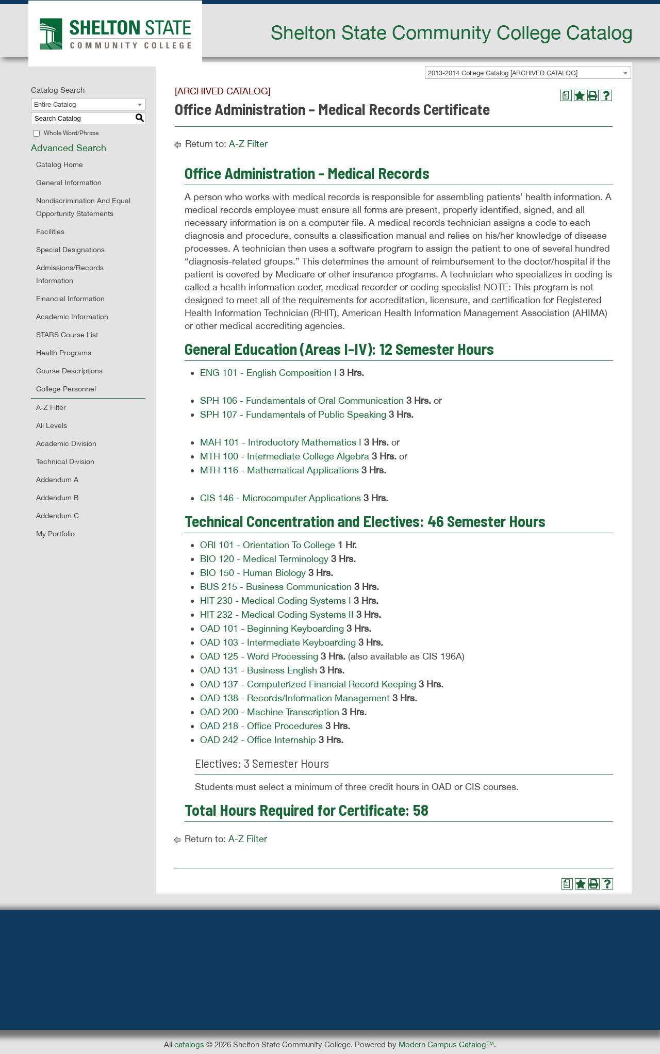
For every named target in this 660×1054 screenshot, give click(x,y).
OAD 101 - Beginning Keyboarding (272, 628)
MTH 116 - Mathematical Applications (279, 470)
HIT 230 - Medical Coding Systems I (275, 600)
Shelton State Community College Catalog (452, 32)
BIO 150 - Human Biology (253, 572)
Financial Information (70, 298)
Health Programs (63, 353)
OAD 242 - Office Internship (258, 739)
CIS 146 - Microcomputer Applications (280, 497)
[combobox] (528, 73)
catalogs (189, 1044)
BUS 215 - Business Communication (276, 586)
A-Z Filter (51, 407)
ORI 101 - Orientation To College (267, 544)
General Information (69, 182)
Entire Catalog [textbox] (55, 104)
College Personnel (66, 389)
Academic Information (72, 316)
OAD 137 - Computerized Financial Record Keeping (308, 684)
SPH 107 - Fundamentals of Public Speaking (293, 414)
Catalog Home (59, 164)
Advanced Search (68, 147)
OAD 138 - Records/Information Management (295, 698)
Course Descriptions (69, 371)
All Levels (51, 425)
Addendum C (57, 516)
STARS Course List (67, 335)
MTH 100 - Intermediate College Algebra (284, 456)
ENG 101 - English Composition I (268, 372)
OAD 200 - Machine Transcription (269, 711)
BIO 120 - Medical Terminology (264, 558)
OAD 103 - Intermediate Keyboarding (278, 642)
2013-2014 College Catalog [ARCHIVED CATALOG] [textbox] (503, 73)
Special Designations (70, 249)
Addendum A (57, 479)
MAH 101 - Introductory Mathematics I (280, 442)
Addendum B (57, 497)
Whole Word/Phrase (71, 133)
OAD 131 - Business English (258, 670)
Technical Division (65, 461)
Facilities (50, 231)
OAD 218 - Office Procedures (261, 725)
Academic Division (66, 443)
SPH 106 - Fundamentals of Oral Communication (302, 400)
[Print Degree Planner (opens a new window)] (566, 95)
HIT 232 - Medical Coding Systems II (277, 614)
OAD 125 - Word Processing (259, 656)
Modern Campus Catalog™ (446, 1044)
